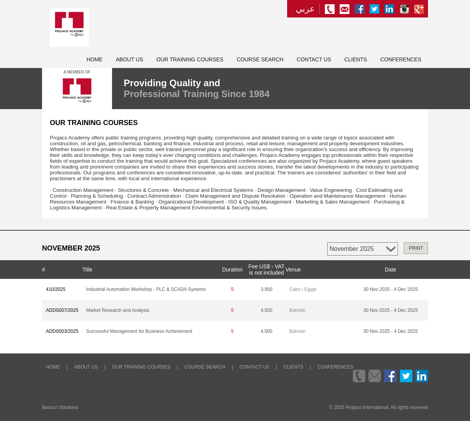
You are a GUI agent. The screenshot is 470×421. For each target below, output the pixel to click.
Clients (355, 60)
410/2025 (55, 289)
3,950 (266, 289)
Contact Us (314, 60)
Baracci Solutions (60, 407)
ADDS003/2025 (62, 331)
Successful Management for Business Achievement (139, 331)
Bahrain (297, 310)
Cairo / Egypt (302, 289)
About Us (129, 60)
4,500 (266, 310)
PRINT (416, 248)
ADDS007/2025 (62, 310)
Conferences (400, 60)
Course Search (260, 60)
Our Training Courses (189, 60)
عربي (305, 9)
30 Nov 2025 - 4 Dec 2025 (390, 289)
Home (94, 60)
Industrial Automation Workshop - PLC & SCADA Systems (146, 289)
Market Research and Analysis (117, 310)
